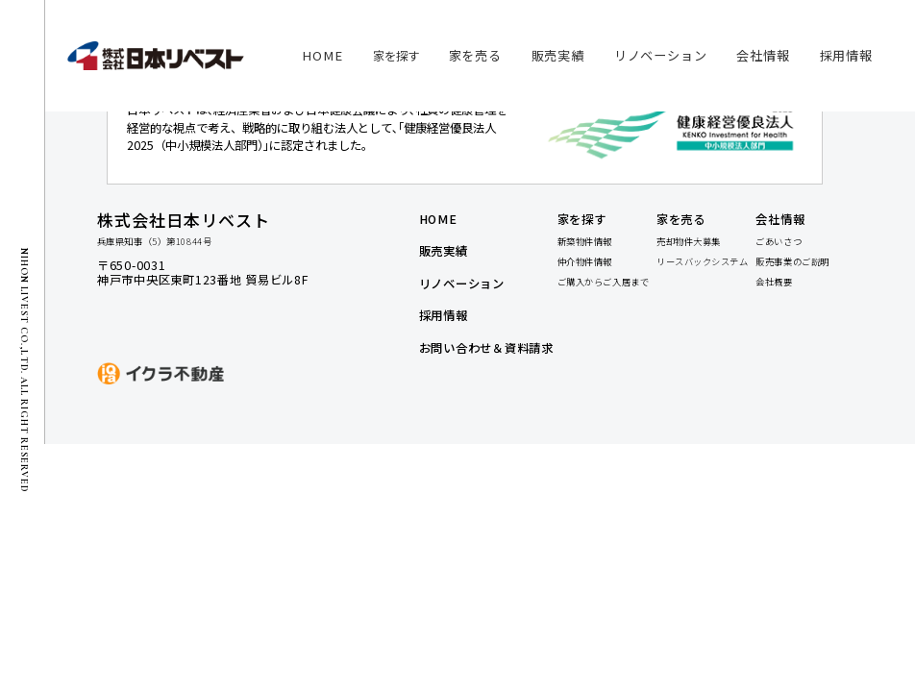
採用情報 (443, 316)
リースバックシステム (702, 262)
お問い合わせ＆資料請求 (486, 349)
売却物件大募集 (688, 241)
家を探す (396, 55)
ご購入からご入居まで (603, 282)
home (438, 220)
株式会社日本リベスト (183, 220)
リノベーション (462, 285)
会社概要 (773, 282)
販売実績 (443, 253)
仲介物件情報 (584, 262)
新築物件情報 (584, 241)
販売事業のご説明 (791, 262)
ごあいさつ (778, 241)
